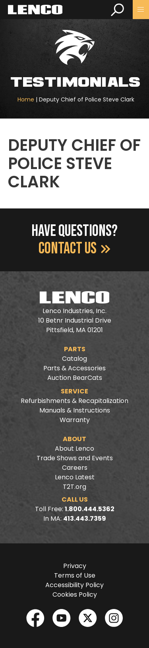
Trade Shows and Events (75, 458)
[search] (117, 9)
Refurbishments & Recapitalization (74, 400)
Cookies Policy (74, 594)
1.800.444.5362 (89, 509)
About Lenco (74, 448)
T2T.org (74, 486)
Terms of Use (74, 575)
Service (74, 391)
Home (25, 99)
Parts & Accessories (74, 368)
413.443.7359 (84, 518)
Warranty (75, 419)
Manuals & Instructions (74, 410)
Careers (74, 467)
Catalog (74, 358)
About (74, 439)
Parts (74, 349)
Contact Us (74, 248)
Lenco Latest (75, 477)
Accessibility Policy (74, 585)
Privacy (74, 565)
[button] (141, 9)
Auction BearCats (74, 377)
